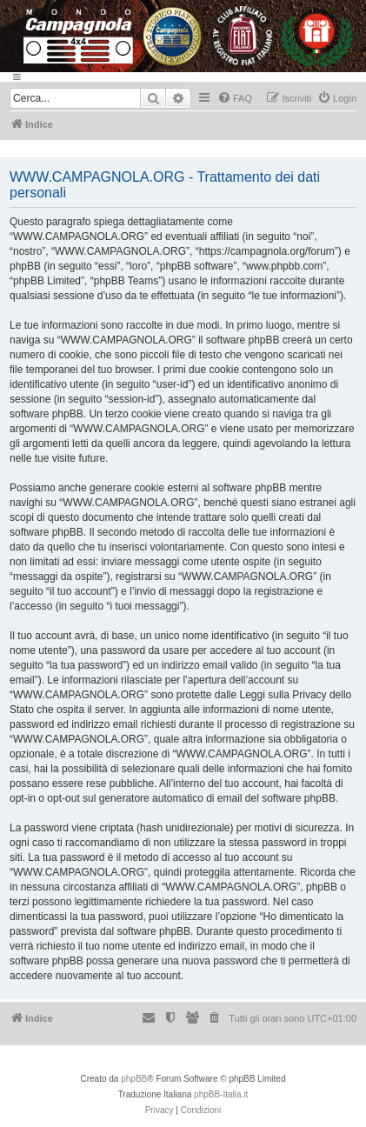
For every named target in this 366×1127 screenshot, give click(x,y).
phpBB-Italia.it (221, 1094)
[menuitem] (234, 98)
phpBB (134, 1079)
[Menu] (183, 77)
